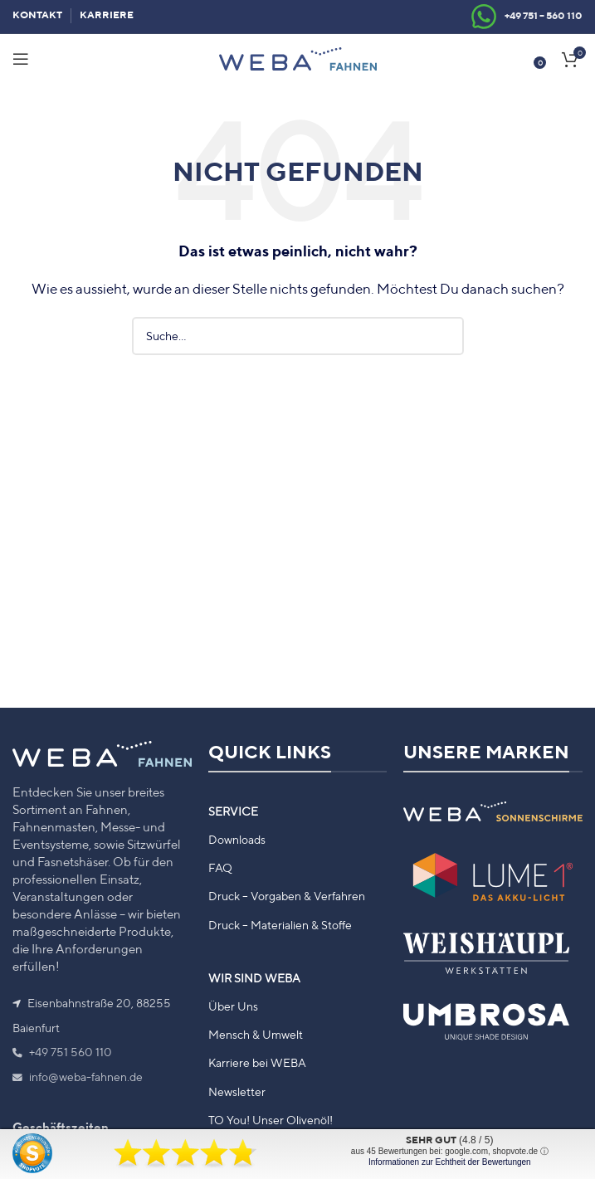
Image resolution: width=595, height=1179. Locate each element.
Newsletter (237, 1092)
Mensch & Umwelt (255, 1034)
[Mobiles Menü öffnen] (20, 59)
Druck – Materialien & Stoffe (280, 925)
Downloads (237, 839)
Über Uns (233, 1006)
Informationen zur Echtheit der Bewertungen (449, 1162)
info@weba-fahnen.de (77, 1077)
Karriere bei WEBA (257, 1062)
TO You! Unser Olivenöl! (270, 1120)
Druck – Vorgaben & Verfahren (286, 896)
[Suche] (298, 336)
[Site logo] (298, 58)
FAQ (220, 868)
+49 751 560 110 (62, 1052)
